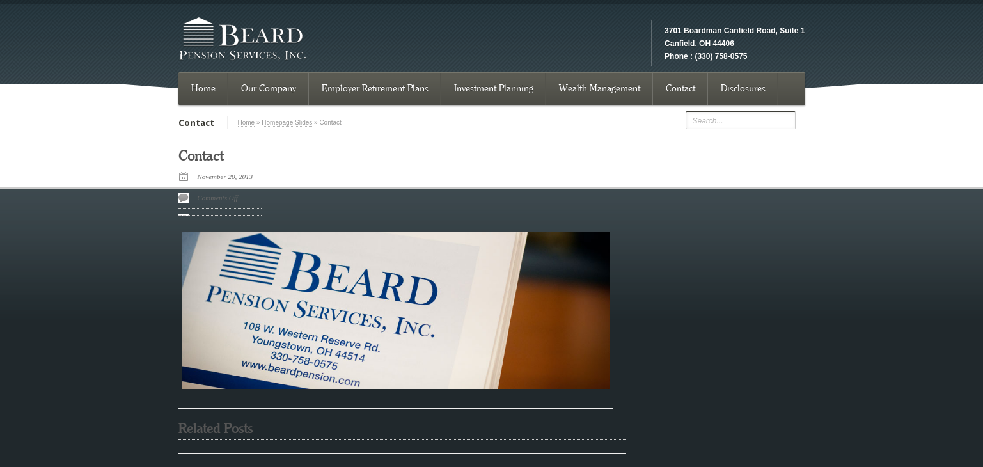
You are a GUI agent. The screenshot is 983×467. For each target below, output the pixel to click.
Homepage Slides (287, 122)
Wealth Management (599, 88)
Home (203, 88)
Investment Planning (493, 88)
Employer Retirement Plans (375, 88)
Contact (680, 88)
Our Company (268, 88)
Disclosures (743, 88)
